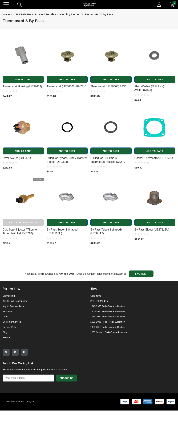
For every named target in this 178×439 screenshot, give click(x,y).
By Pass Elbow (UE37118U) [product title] (151, 229)
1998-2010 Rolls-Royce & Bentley (107, 355)
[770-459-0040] (66, 274)
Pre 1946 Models (99, 329)
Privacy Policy (10, 355)
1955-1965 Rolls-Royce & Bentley (107, 340)
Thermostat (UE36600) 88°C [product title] (108, 86)
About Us (7, 340)
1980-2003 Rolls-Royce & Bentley (107, 350)
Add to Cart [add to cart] (23, 79)
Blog (5, 360)
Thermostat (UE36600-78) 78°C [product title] (66, 86)
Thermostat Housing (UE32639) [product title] (22, 86)
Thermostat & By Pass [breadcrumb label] (99, 14)
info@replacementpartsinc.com (106, 273)
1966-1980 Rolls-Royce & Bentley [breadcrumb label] (35, 14)
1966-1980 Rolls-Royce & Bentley (107, 345)
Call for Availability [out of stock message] (23, 222)
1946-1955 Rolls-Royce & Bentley (107, 334)
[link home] (89, 4)
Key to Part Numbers (13, 334)
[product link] (23, 55)
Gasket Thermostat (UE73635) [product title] (153, 158)
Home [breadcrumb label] (6, 14)
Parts (5, 345)
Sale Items (95, 324)
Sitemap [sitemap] (7, 366)
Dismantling (9, 324)
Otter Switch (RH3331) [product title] (17, 158)
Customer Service (12, 350)
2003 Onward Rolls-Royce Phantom (108, 360)
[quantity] (172, 4)
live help (141, 274)
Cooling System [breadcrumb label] (70, 14)
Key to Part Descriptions (15, 329)
